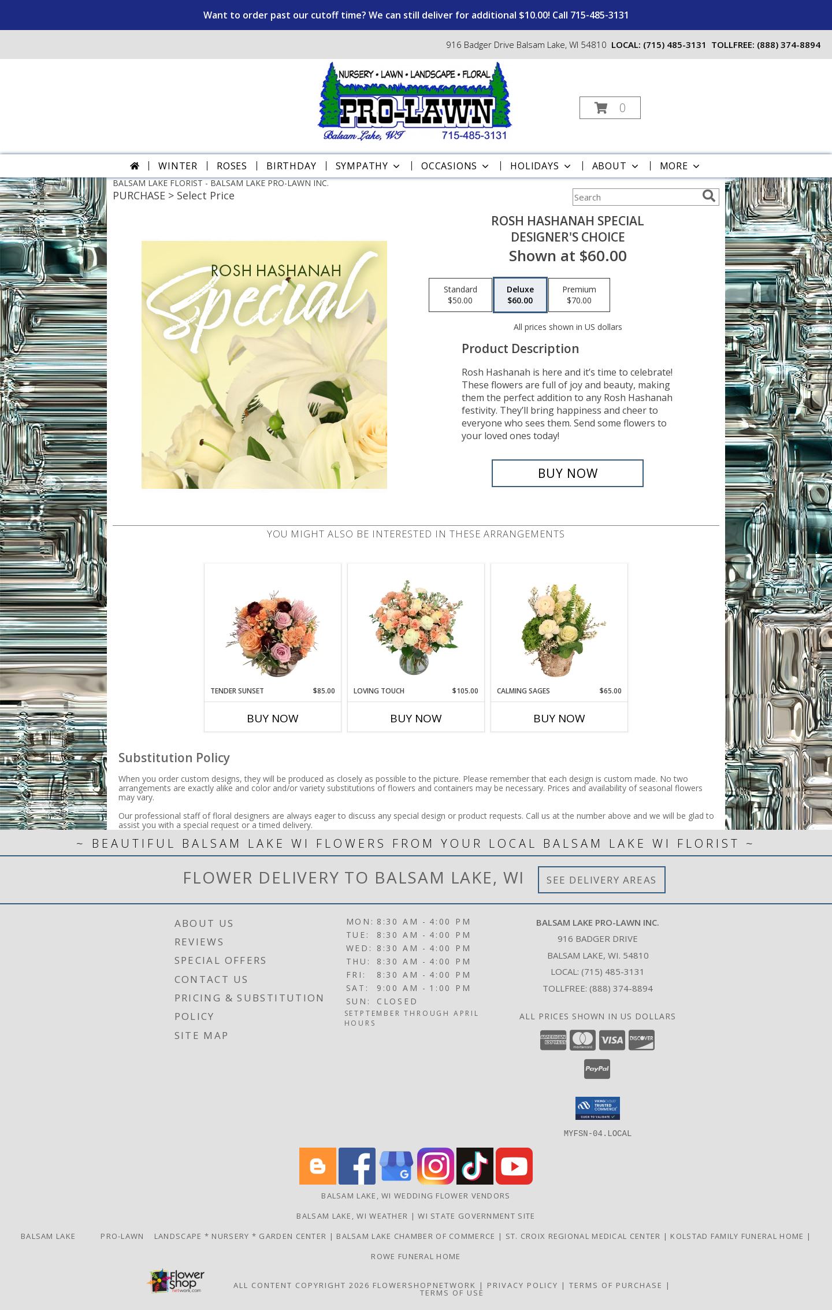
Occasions (456, 165)
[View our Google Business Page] (396, 1180)
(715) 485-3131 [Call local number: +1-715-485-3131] (675, 44)
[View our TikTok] (474, 1180)
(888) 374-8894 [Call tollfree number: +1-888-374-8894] (788, 44)
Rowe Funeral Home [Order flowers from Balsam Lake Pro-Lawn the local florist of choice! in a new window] (415, 1255)
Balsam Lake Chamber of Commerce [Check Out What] (417, 1235)
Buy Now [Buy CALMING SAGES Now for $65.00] (559, 718)
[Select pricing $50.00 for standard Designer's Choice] (460, 295)
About (616, 165)
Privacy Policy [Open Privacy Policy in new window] (522, 1284)
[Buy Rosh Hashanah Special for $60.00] (568, 473)
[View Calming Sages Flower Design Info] (559, 624)
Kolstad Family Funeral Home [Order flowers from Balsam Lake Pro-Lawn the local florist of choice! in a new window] (738, 1235)
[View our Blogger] (317, 1180)
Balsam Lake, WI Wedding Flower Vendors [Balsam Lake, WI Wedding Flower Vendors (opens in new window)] (415, 1195)
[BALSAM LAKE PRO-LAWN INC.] (414, 100)
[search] (709, 196)
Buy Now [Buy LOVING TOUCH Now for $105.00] (416, 718)
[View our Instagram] (435, 1180)
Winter (178, 165)
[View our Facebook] (357, 1180)
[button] (610, 108)
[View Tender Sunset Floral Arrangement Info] (273, 624)
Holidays (541, 165)
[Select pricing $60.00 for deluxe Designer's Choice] (520, 295)
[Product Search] (635, 197)
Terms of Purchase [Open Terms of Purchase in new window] (616, 1284)
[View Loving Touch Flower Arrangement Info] (416, 624)
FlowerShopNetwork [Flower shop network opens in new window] (424, 1284)
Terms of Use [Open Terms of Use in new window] (452, 1292)
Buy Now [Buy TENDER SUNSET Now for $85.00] (273, 718)
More (681, 165)
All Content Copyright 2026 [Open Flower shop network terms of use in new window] (301, 1284)
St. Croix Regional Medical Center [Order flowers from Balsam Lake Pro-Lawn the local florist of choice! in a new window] (584, 1235)
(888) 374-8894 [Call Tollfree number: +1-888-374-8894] (621, 988)
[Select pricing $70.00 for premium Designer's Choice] (579, 295)
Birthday (291, 165)
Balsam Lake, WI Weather (352, 1215)
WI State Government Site (476, 1215)
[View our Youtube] (514, 1180)
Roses (232, 165)
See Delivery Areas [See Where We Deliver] (602, 879)
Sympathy (369, 165)
